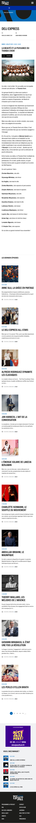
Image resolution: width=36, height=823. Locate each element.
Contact (21, 804)
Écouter (9, 56)
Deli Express (10, 28)
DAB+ (3, 819)
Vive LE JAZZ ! (5, 813)
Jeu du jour (22, 807)
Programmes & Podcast (8, 804)
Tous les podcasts (8, 12)
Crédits (4, 816)
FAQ (3, 807)
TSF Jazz (5, 3)
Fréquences (22, 819)
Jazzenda (21, 810)
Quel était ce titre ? (24, 813)
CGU (20, 816)
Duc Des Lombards (7, 810)
